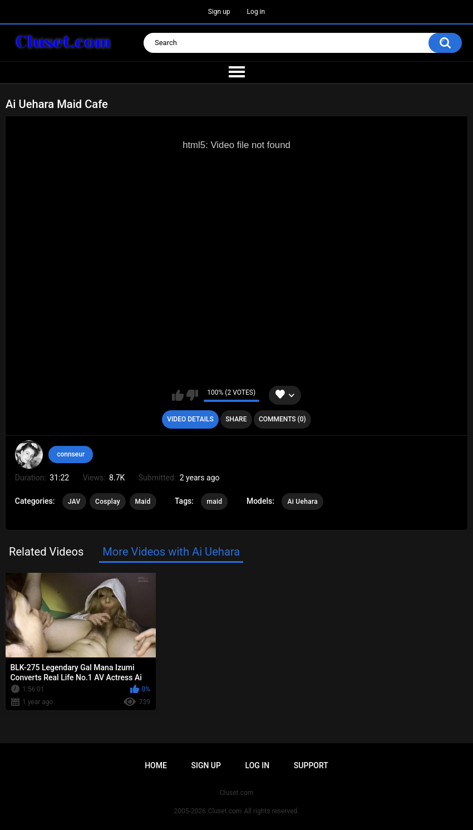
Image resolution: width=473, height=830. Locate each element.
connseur (71, 454)
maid (214, 501)
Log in (256, 12)
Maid (143, 501)
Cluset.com (225, 811)
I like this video (178, 395)
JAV (74, 501)
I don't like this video (192, 395)
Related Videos (46, 551)
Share (236, 419)
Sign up (219, 12)
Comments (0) (282, 419)
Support (311, 765)
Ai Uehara (302, 501)
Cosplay (107, 501)
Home (156, 765)
